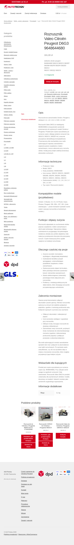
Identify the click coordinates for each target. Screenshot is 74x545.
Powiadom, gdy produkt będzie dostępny (28, 438)
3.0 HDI (6, 185)
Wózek (23, 513)
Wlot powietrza (8, 221)
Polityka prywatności (28, 477)
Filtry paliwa (7, 93)
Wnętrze (6, 242)
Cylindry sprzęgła (9, 82)
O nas (23, 497)
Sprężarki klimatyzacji (10, 196)
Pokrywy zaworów (9, 124)
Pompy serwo (8, 135)
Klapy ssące (7, 105)
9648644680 (58, 102)
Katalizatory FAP (9, 58)
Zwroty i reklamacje (31, 13)
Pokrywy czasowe (9, 121)
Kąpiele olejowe (9, 102)
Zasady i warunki (15, 13)
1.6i (68, 92)
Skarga (23, 510)
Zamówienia (25, 517)
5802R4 (51, 102)
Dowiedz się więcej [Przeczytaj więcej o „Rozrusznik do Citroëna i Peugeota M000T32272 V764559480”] (28, 445)
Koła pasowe (8, 108)
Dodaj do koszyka (52, 81)
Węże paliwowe (8, 213)
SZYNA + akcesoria (10, 204)
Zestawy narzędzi (9, 245)
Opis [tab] (22, 114)
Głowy (6, 96)
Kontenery (7, 61)
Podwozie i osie (8, 67)
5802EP (57, 100)
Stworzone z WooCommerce (27, 534)
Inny (5, 99)
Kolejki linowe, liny (9, 111)
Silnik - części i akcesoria (21, 21)
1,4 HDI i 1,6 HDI (9, 147)
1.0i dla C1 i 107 (8, 154)
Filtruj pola (7, 90)
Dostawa (43, 13)
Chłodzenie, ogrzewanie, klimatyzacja (8, 44)
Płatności (24, 500)
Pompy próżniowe (9, 132)
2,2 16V (6, 172)
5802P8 (46, 102)
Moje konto (24, 493)
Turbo (5, 207)
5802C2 (59, 98)
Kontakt (23, 490)
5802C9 (65, 98)
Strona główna (8, 21)
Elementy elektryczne (53, 94)
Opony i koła (8, 64)
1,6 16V (52, 92)
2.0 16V (6, 179)
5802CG (46, 100)
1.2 (5, 160)
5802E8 (52, 100)
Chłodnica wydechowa (11, 79)
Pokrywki (6, 118)
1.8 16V (6, 169)
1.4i (62, 92)
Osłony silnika (8, 115)
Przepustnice (8, 138)
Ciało (5, 49)
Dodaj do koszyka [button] (63, 436)
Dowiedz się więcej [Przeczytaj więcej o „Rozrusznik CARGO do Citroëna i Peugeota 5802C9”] (45, 444)
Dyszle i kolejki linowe (10, 52)
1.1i (39, 21)
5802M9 (62, 100)
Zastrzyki (6, 234)
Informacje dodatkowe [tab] (28, 119)
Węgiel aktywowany (10, 210)
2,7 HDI (6, 175)
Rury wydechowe (9, 193)
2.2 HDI (6, 182)
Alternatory (7, 75)
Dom (5, 13)
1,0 (5, 144)
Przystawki (33, 21)
